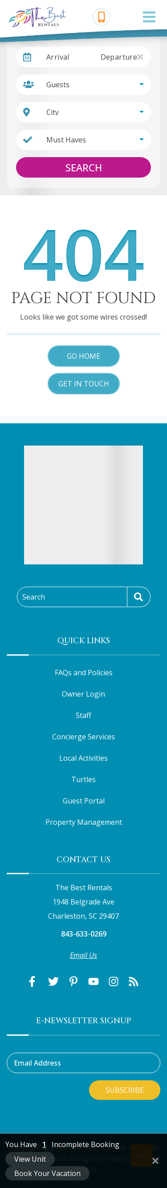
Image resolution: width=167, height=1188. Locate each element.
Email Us (83, 955)
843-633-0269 (83, 934)
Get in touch (83, 384)
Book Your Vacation (47, 1173)
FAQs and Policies (84, 672)
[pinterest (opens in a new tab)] (73, 981)
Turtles (83, 779)
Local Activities (83, 758)
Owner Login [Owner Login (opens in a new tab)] (83, 694)
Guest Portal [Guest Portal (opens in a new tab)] (84, 801)
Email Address (37, 1063)
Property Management (83, 822)
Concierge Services (83, 737)
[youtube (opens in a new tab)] (93, 981)
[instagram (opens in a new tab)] (113, 981)
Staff (83, 715)
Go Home (83, 356)
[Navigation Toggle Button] (149, 17)
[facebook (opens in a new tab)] (33, 981)
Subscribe (125, 1090)
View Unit (30, 1159)
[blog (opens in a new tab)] (134, 981)
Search (83, 167)
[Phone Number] (101, 17)
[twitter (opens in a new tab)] (53, 981)
